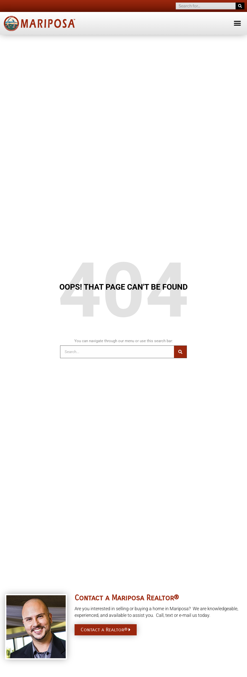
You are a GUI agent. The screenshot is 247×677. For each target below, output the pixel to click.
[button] (237, 23)
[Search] (240, 6)
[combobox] (206, 6)
